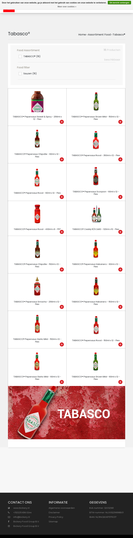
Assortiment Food (99, 34)
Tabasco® (119, 34)
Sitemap (53, 521)
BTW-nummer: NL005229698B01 (106, 512)
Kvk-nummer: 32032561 (101, 508)
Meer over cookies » (67, 7)
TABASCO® (32, 56)
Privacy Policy (56, 517)
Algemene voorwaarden (62, 508)
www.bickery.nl (18, 508)
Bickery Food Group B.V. (23, 521)
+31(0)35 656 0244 (20, 512)
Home (82, 34)
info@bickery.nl (19, 517)
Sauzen (30, 73)
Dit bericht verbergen (119, 3)
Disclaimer (54, 512)
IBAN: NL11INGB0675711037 (102, 517)
